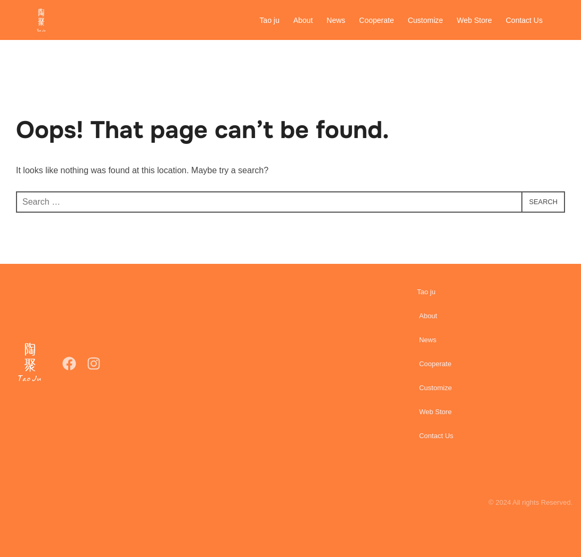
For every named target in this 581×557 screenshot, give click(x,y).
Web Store (474, 20)
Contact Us (524, 20)
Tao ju (270, 20)
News (336, 20)
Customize (425, 20)
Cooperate (376, 20)
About (303, 20)
